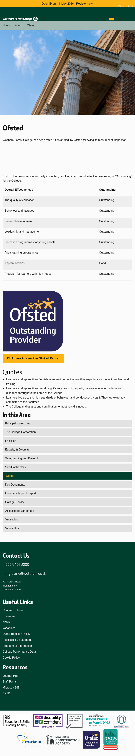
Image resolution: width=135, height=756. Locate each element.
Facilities (10, 440)
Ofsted (10, 475)
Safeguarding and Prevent (21, 458)
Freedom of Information (17, 645)
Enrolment (9, 616)
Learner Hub (10, 675)
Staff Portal (10, 681)
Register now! (84, 3)
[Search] (118, 19)
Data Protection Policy (16, 633)
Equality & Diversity (17, 449)
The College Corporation (20, 432)
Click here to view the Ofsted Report (33, 358)
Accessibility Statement (19, 510)
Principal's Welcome (17, 423)
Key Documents (15, 484)
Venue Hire (12, 528)
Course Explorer (13, 610)
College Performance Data (19, 651)
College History (14, 502)
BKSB (6, 693)
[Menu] (111, 19)
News (6, 622)
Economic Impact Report (20, 493)
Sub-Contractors (15, 467)
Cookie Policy (11, 657)
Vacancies (11, 519)
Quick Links (126, 6)
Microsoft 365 (11, 687)
